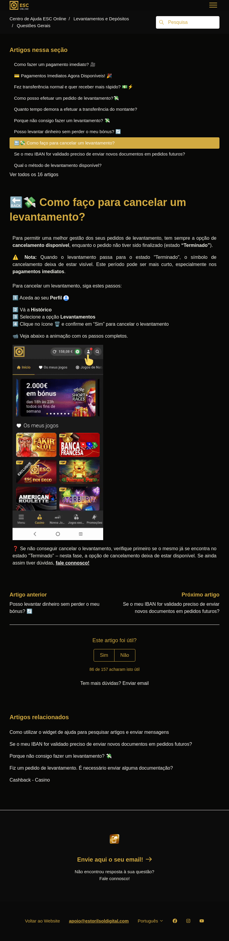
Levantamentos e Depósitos (101, 18)
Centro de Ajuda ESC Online (38, 18)
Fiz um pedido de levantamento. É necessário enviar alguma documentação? (91, 768)
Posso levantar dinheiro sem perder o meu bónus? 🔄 (67, 131)
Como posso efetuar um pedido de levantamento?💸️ (66, 98)
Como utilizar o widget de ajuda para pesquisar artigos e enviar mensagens (89, 732)
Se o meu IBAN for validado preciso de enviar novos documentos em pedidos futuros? (101, 744)
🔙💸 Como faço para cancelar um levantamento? (64, 142)
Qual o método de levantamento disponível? (58, 165)
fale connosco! (72, 562)
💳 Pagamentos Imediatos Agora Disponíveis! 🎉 (63, 75)
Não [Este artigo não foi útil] (124, 655)
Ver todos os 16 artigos (34, 174)
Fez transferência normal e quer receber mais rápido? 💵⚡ (73, 86)
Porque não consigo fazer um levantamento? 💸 (61, 756)
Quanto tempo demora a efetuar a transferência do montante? (75, 109)
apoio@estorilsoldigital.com (99, 920)
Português (151, 920)
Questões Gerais (33, 25)
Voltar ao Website (42, 920)
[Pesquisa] (187, 22)
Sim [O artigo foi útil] (104, 655)
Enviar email (136, 683)
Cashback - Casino (30, 779)
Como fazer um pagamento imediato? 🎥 (55, 64)
